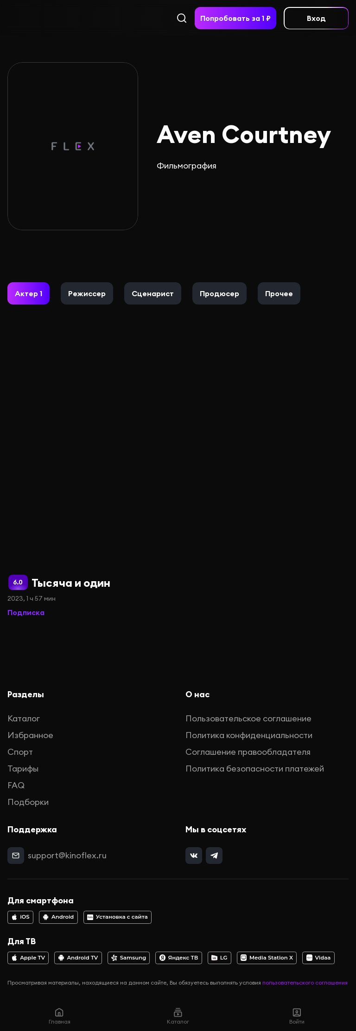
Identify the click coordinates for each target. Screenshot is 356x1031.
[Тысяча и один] (89, 468)
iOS (20, 917)
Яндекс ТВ (178, 957)
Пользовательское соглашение (248, 718)
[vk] (193, 855)
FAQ (16, 785)
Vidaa (318, 957)
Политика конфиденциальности (248, 735)
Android (58, 917)
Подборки (28, 802)
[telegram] (214, 855)
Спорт (20, 751)
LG (219, 957)
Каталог (23, 718)
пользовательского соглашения (305, 982)
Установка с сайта (117, 917)
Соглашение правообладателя (248, 751)
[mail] (15, 855)
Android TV (78, 957)
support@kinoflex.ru (67, 855)
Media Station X (267, 957)
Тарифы (22, 768)
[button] (28, 293)
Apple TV (28, 957)
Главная (59, 1016)
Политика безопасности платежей (254, 768)
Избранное (30, 735)
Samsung (128, 957)
